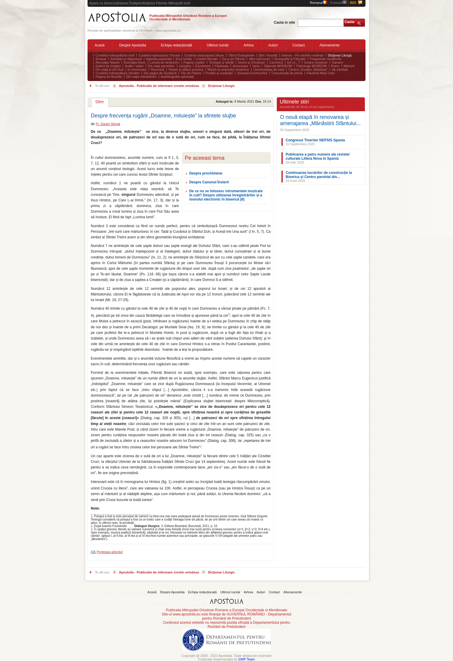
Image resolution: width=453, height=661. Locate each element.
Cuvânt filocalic (207, 59)
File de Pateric (191, 73)
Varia (256, 66)
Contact (298, 45)
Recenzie (157, 69)
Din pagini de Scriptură (160, 73)
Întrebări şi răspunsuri (126, 59)
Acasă (99, 45)
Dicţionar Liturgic (340, 55)
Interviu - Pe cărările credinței (302, 55)
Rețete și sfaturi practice (186, 69)
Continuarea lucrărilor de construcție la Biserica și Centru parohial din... (319, 175)
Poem (335, 66)
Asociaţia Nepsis (107, 62)
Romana (318, 2)
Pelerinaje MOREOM (311, 66)
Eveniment (203, 66)
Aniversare (240, 66)
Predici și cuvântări (219, 73)
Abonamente (329, 45)
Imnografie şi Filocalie (289, 59)
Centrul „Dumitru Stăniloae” (308, 69)
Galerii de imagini (108, 66)
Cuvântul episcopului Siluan (204, 55)
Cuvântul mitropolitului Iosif (115, 55)
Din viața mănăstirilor (141, 76)
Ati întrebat (339, 69)
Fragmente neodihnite (326, 59)
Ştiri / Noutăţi (268, 55)
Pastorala (221, 66)
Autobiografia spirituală (177, 76)
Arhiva (249, 45)
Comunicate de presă (286, 73)
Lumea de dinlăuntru (164, 62)
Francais (338, 2)
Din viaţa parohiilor (161, 66)
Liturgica (185, 66)
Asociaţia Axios (134, 62)
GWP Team (246, 659)
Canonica (276, 62)
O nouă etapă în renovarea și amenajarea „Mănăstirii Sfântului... (320, 120)
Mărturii (349, 66)
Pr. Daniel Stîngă (108, 124)
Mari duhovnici (259, 59)
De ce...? (293, 62)
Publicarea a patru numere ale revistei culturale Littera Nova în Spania (318, 156)
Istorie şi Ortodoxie (251, 62)
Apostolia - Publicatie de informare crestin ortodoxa (159, 86)
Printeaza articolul (109, 552)
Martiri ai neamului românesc (228, 69)
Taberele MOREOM (278, 66)
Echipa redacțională (176, 45)
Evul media (184, 59)
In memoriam (137, 69)
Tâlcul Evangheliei (241, 55)
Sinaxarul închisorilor (252, 73)
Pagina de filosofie (109, 76)
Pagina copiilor (194, 62)
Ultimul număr (218, 45)
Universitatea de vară (268, 69)
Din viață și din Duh (110, 69)
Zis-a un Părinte (233, 59)
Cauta (349, 22)
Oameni (337, 62)
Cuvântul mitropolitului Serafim (118, 73)
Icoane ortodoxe (316, 62)
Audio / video (134, 66)
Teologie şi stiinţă (221, 62)
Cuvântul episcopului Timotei (159, 55)
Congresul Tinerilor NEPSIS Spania (315, 140)
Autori (273, 45)
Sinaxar (101, 59)
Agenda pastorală (159, 59)
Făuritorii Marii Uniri (321, 73)
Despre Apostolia (132, 45)
